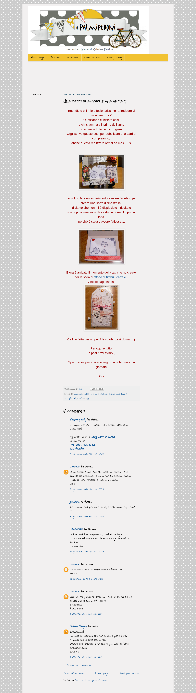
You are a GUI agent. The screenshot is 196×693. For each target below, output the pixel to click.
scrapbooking (71, 398)
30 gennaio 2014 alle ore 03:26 (87, 454)
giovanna (75, 502)
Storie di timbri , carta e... (111, 277)
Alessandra (76, 529)
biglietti (87, 394)
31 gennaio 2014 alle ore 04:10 (86, 579)
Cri (81, 389)
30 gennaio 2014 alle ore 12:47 (87, 517)
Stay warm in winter (103, 437)
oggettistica (121, 394)
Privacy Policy (114, 58)
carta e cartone (100, 394)
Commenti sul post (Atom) (90, 680)
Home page (37, 58)
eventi (112, 394)
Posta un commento (79, 665)
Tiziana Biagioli (78, 627)
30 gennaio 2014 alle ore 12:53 (87, 552)
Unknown (75, 467)
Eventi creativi (92, 58)
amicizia (78, 394)
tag (87, 398)
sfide (81, 398)
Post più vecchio (129, 674)
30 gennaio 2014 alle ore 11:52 (87, 489)
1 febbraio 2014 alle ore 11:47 (86, 657)
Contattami (72, 58)
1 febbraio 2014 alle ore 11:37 (86, 614)
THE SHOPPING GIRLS (82, 445)
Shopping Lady (78, 420)
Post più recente (74, 674)
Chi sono (55, 58)
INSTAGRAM (77, 449)
